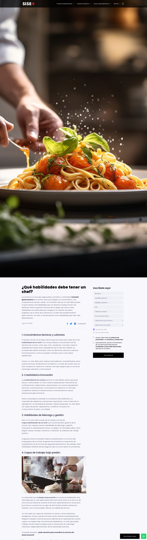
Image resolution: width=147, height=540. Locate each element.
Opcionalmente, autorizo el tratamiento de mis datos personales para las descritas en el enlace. (109, 346)
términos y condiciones (115, 339)
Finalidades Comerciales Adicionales (108, 347)
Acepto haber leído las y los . (109, 338)
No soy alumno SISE (102, 332)
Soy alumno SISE (101, 329)
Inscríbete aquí (129, 536)
